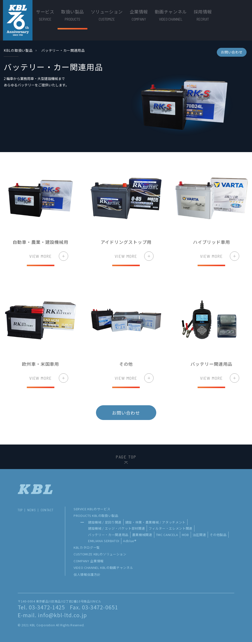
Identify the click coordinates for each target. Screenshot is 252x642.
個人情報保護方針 (87, 574)
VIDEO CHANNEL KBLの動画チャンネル (103, 567)
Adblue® (130, 540)
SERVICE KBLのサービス (92, 509)
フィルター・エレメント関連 (170, 528)
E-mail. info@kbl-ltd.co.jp (52, 615)
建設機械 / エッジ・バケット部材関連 (116, 528)
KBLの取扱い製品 (18, 50)
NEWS (31, 510)
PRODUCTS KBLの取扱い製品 (96, 515)
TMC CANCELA (167, 534)
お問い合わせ (231, 52)
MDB (185, 534)
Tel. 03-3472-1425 (41, 607)
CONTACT (47, 510)
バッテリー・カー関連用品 (108, 534)
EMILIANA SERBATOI (103, 540)
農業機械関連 (142, 534)
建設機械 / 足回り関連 (105, 522)
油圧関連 (199, 534)
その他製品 (218, 534)
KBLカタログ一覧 (87, 547)
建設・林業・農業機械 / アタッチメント (155, 522)
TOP (20, 510)
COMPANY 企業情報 (89, 561)
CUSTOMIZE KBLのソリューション (100, 554)
